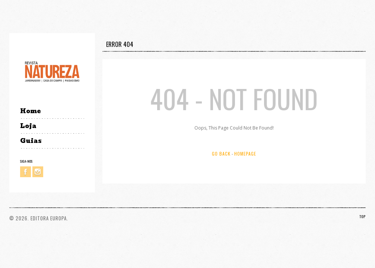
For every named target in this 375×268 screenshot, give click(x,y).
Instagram (37, 171)
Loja (28, 126)
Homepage (245, 153)
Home (30, 111)
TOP (362, 216)
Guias (31, 141)
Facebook (25, 171)
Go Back (221, 153)
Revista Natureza (52, 71)
